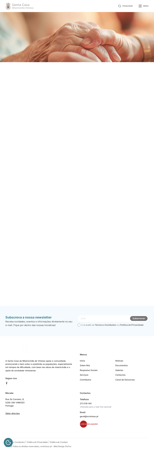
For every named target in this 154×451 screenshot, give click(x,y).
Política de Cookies (59, 443)
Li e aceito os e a (110, 326)
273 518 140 (86, 404)
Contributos (85, 381)
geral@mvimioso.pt (89, 417)
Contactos (120, 376)
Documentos (121, 366)
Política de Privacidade (131, 326)
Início (82, 362)
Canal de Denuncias (125, 381)
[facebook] (7, 384)
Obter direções (12, 415)
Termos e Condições (105, 326)
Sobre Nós (85, 366)
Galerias (119, 371)
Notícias (119, 362)
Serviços (84, 376)
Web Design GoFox (62, 447)
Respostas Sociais (88, 371)
